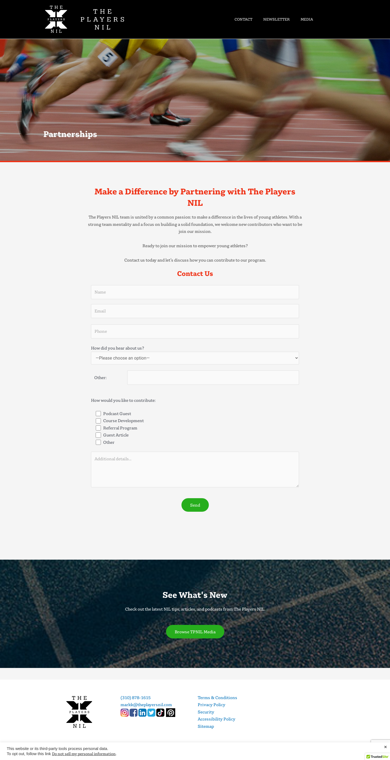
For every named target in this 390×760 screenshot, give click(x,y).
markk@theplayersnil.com (146, 704)
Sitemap (206, 726)
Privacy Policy (211, 704)
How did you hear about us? (195, 354)
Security (206, 712)
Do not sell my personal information (84, 753)
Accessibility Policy (216, 719)
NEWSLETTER (276, 19)
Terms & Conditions (217, 697)
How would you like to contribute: (123, 400)
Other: (98, 377)
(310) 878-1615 (136, 697)
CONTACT (243, 19)
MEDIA (307, 19)
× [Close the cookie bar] (385, 747)
